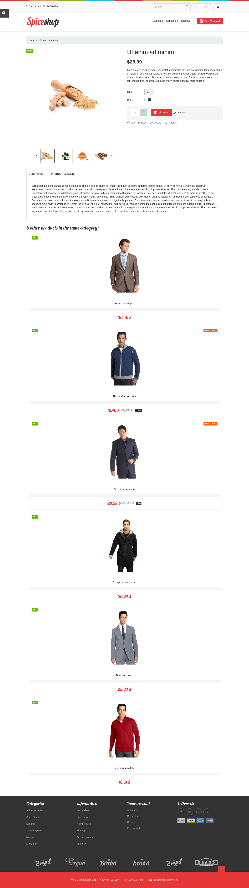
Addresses (133, 810)
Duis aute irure (124, 675)
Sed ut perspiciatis (124, 489)
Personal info (134, 828)
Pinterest (171, 122)
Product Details (62, 174)
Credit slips (133, 816)
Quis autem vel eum (124, 396)
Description (37, 174)
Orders (131, 822)
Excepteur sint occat (124, 582)
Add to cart (161, 113)
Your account (138, 803)
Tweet (142, 122)
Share (131, 122)
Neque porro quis (125, 303)
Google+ (156, 122)
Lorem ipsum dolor (124, 768)
